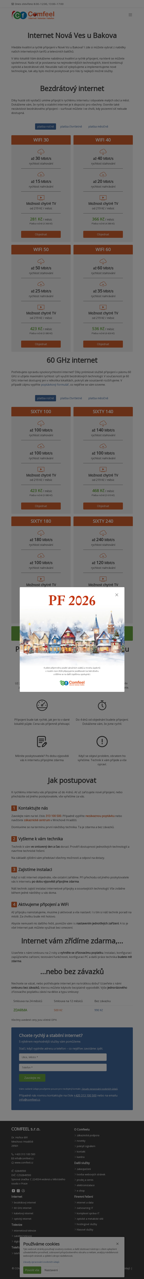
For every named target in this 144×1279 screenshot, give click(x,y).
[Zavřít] (117, 595)
